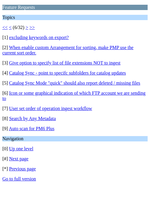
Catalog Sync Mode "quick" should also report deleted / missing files (74, 82)
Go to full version (19, 178)
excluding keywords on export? (39, 37)
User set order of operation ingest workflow (50, 108)
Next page (18, 158)
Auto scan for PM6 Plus (32, 128)
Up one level (21, 148)
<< (5, 27)
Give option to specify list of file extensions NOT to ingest (65, 62)
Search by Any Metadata (32, 118)
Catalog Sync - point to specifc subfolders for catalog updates (67, 72)
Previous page (22, 168)
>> (32, 27)
